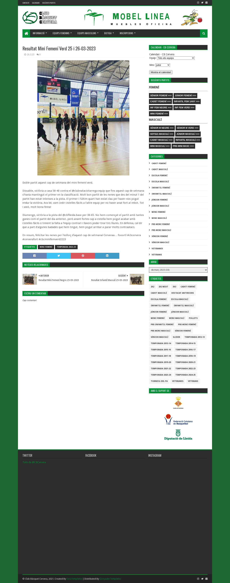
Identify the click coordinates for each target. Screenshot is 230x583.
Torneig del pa (159, 381)
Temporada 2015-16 (161, 350)
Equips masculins (86, 33)
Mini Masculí (159, 218)
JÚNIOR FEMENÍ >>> (185, 95)
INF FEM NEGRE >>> (160, 107)
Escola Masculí (160, 181)
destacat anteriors (182, 293)
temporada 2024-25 (185, 375)
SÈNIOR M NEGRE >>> (162, 128)
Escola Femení (159, 175)
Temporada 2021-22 (161, 368)
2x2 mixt (163, 287)
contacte (25, 2)
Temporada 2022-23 (66, 247)
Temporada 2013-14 (161, 343)
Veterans (157, 255)
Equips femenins (61, 33)
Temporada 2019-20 (161, 362)
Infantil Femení (161, 188)
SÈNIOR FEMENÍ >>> (161, 95)
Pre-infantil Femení (162, 324)
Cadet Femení (159, 163)
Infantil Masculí (162, 194)
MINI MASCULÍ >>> (160, 146)
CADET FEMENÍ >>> (160, 101)
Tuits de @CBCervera (34, 462)
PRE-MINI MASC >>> (183, 146)
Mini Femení (46, 247)
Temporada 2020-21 (185, 362)
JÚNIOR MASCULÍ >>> (187, 134)
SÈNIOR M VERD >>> (187, 128)
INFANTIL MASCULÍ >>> (188, 140)
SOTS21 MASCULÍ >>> (161, 134)
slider (176, 337)
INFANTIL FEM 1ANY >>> (186, 101)
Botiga (108, 33)
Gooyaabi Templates (110, 578)
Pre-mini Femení (161, 224)
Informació (39, 33)
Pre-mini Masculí (161, 230)
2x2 (152, 287)
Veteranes (157, 248)
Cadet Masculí (160, 169)
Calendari (36, 2)
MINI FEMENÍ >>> (159, 113)
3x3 (174, 287)
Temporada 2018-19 (185, 356)
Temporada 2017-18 (161, 356)
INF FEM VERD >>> (184, 107)
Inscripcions (126, 33)
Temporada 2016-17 (185, 350)
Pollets (193, 318)
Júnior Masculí (160, 206)
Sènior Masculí (160, 242)
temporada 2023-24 (161, 375)
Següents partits (48, 2)
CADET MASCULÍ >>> (161, 140)
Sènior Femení (160, 236)
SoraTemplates (74, 578)
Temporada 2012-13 (195, 337)
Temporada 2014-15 (185, 343)
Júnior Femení (160, 200)
